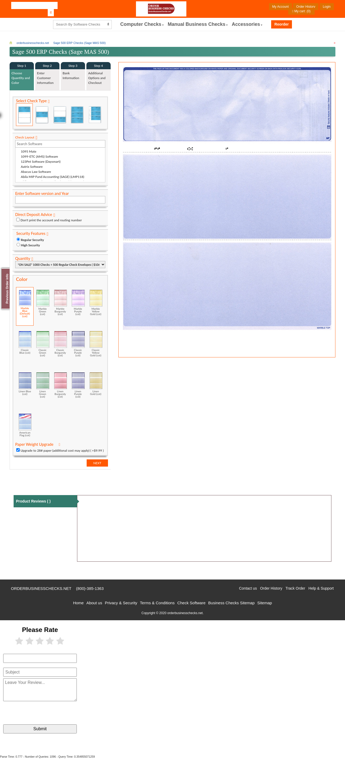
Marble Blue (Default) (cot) (25, 303)
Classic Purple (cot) (78, 344)
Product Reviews (33, 501)
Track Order (295, 588)
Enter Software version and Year (42, 193)
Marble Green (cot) (42, 302)
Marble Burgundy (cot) (60, 302)
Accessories (246, 24)
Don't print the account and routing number (51, 220)
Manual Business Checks (196, 24)
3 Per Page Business (77, 114)
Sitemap (264, 603)
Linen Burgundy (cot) (60, 385)
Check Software (191, 603)
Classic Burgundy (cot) (60, 344)
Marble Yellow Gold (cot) (96, 302)
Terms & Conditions (157, 603)
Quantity (22, 258)
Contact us (248, 588)
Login (327, 7)
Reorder (281, 24)
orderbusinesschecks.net (41, 588)
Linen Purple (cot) (78, 385)
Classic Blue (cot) (25, 342)
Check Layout (24, 137)
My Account (280, 7)
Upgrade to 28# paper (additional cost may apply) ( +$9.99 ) (62, 450)
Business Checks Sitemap (231, 603)
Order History (305, 7)
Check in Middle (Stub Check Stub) (42, 114)
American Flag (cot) (25, 425)
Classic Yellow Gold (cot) (96, 344)
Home (78, 603)
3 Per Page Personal (94, 114)
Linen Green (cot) (42, 385)
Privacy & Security (121, 603)
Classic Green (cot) (42, 344)
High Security (30, 245)
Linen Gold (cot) (96, 383)
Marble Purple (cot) (78, 302)
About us (94, 603)
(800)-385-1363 (89, 588)
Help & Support (321, 588)
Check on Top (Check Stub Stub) (24, 114)
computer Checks (140, 24)
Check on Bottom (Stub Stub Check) (59, 114)
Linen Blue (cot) (25, 383)
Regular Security (32, 240)
